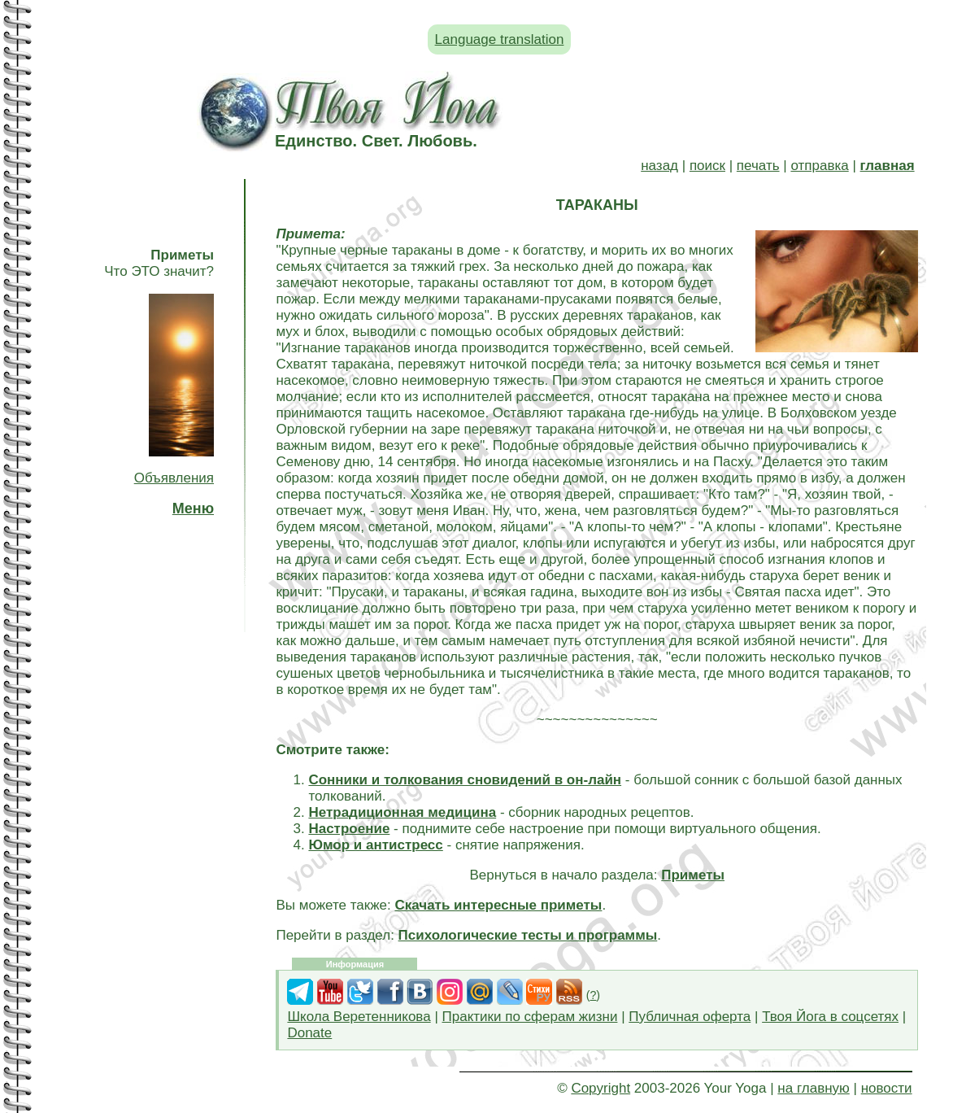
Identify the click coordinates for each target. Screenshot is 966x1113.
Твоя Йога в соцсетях (830, 1016)
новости (886, 1088)
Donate (309, 1033)
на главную (813, 1088)
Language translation (499, 39)
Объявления (174, 478)
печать (758, 165)
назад (659, 165)
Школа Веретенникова (358, 1016)
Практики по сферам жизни (530, 1016)
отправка (819, 165)
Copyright (600, 1088)
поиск (707, 165)
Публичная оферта (690, 1016)
